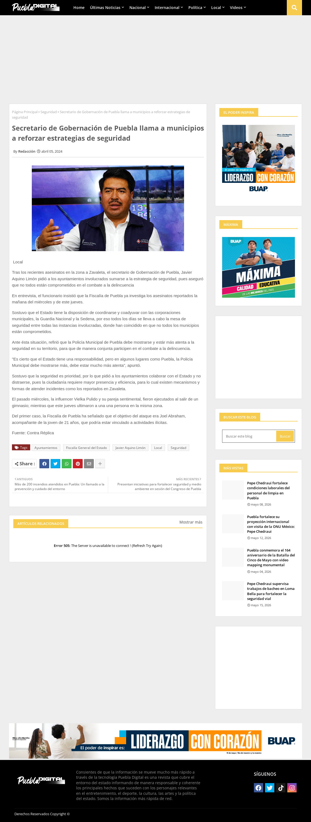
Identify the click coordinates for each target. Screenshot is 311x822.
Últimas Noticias (105, 7)
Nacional (137, 7)
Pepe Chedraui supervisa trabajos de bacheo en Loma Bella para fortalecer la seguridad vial (271, 591)
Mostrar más (191, 522)
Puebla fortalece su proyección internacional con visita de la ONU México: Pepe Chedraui (271, 524)
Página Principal (25, 111)
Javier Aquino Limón (130, 447)
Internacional (167, 7)
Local (216, 7)
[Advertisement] (155, 57)
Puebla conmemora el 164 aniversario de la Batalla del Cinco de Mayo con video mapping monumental (271, 558)
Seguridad (49, 111)
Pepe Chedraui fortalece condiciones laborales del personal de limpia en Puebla (268, 490)
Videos (236, 7)
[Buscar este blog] (249, 436)
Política (195, 7)
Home (79, 7)
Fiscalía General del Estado (86, 447)
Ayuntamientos (46, 447)
